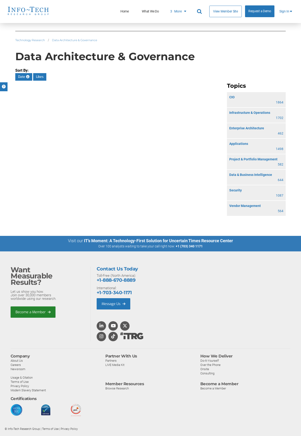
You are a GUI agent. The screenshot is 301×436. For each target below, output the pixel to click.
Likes (40, 77)
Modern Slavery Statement (28, 390)
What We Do (150, 11)
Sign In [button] (285, 11)
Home (124, 11)
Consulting (207, 373)
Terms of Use (20, 381)
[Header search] (200, 11)
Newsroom (18, 369)
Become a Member (33, 311)
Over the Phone (210, 364)
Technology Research (30, 40)
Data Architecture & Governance (74, 40)
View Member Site (225, 11)
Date (23, 77)
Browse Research (117, 388)
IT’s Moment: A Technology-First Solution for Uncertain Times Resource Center (158, 240)
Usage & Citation (22, 377)
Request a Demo (259, 11)
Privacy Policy (20, 386)
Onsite (204, 369)
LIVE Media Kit (114, 364)
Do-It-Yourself (209, 360)
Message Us (114, 303)
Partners (111, 360)
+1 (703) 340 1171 (189, 246)
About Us (17, 360)
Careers (16, 364)
